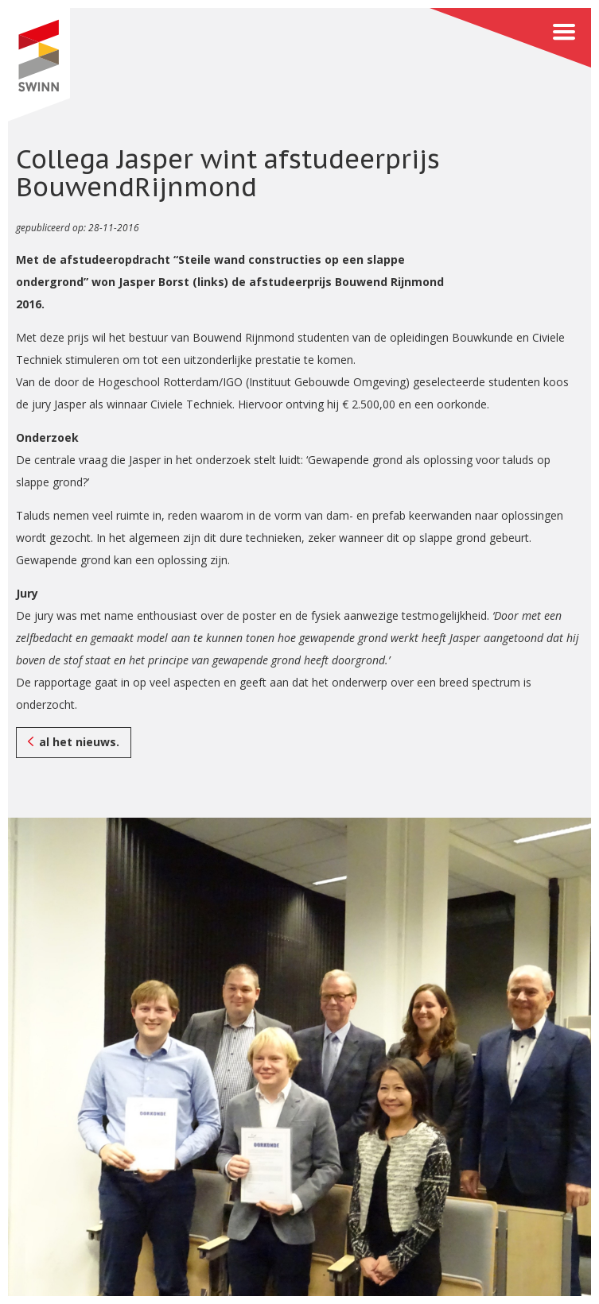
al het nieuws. (79, 741)
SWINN (38, 65)
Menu (510, 38)
